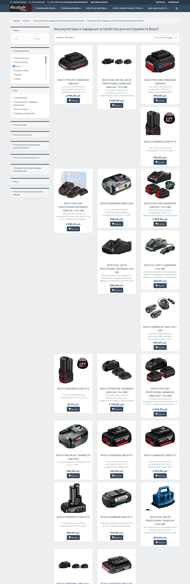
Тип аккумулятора (23, 134)
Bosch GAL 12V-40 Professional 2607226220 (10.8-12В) (116, 217)
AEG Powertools (21, 58)
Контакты (58, 528)
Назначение (20, 124)
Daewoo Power (20, 70)
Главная (16, 20)
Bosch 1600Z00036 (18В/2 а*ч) (160, 469)
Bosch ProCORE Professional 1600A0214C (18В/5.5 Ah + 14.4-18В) (73, 344)
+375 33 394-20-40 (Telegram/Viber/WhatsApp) (94, 538)
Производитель (21, 50)
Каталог (26, 20)
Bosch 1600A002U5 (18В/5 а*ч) (73, 407)
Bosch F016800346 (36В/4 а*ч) (160, 407)
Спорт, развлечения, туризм (128, 8)
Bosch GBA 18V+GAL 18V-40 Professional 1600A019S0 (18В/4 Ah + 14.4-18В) (116, 83)
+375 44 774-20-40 (90, 528)
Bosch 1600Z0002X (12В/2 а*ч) (117, 279)
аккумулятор (20, 97)
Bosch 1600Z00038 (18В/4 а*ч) (160, 341)
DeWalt (17, 74)
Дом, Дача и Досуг (158, 8)
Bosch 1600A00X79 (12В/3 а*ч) (73, 146)
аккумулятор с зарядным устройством (25, 103)
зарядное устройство (24, 113)
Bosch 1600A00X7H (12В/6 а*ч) (116, 407)
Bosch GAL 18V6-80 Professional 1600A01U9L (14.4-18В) (73, 473)
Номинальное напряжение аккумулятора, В (26, 146)
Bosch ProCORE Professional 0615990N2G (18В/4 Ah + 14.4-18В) (116, 150)
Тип (16, 90)
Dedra (16, 78)
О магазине (59, 536)
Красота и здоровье (97, 8)
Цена (16, 30)
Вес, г (17, 181)
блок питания (20, 109)
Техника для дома (71, 8)
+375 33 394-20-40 (90, 532)
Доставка (58, 532)
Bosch (16, 66)
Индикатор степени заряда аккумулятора (27, 169)
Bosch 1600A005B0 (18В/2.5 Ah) (160, 146)
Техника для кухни (45, 8)
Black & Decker (20, 62)
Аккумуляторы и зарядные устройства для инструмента (58, 20)
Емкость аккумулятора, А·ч (27, 157)
